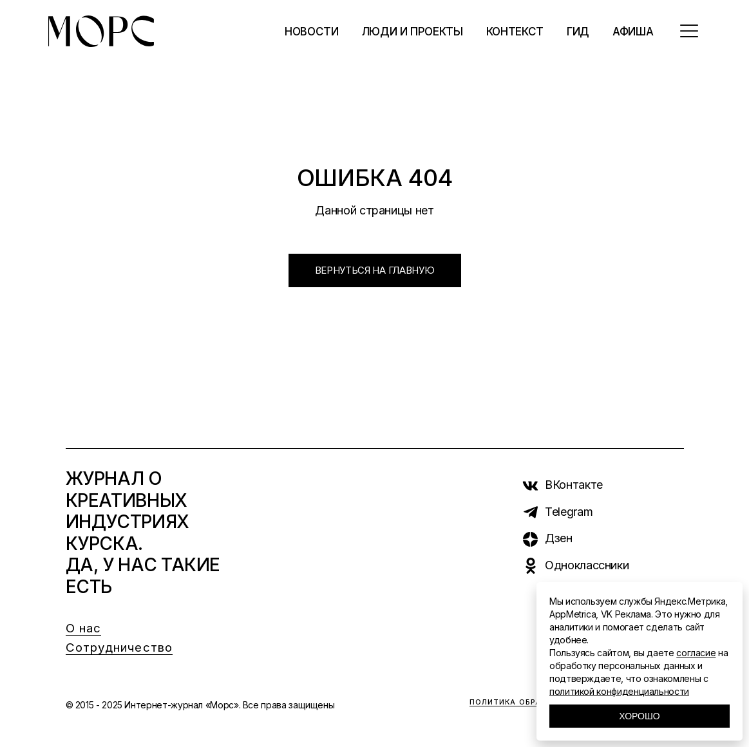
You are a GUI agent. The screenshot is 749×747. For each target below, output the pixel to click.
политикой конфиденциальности (619, 691)
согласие (696, 652)
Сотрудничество (119, 647)
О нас (84, 628)
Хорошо (639, 716)
